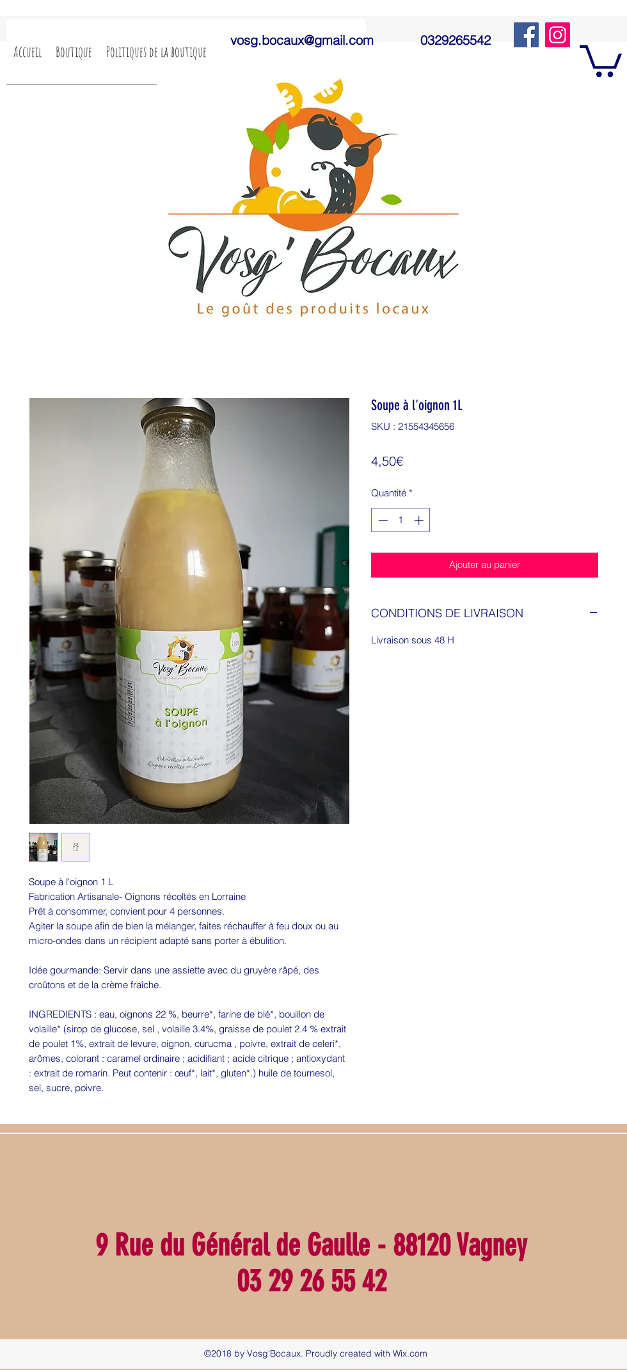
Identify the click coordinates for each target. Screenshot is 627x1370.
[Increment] (420, 520)
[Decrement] (381, 520)
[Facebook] (526, 34)
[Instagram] (557, 34)
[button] (601, 59)
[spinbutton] (400, 520)
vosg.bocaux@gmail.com (302, 40)
